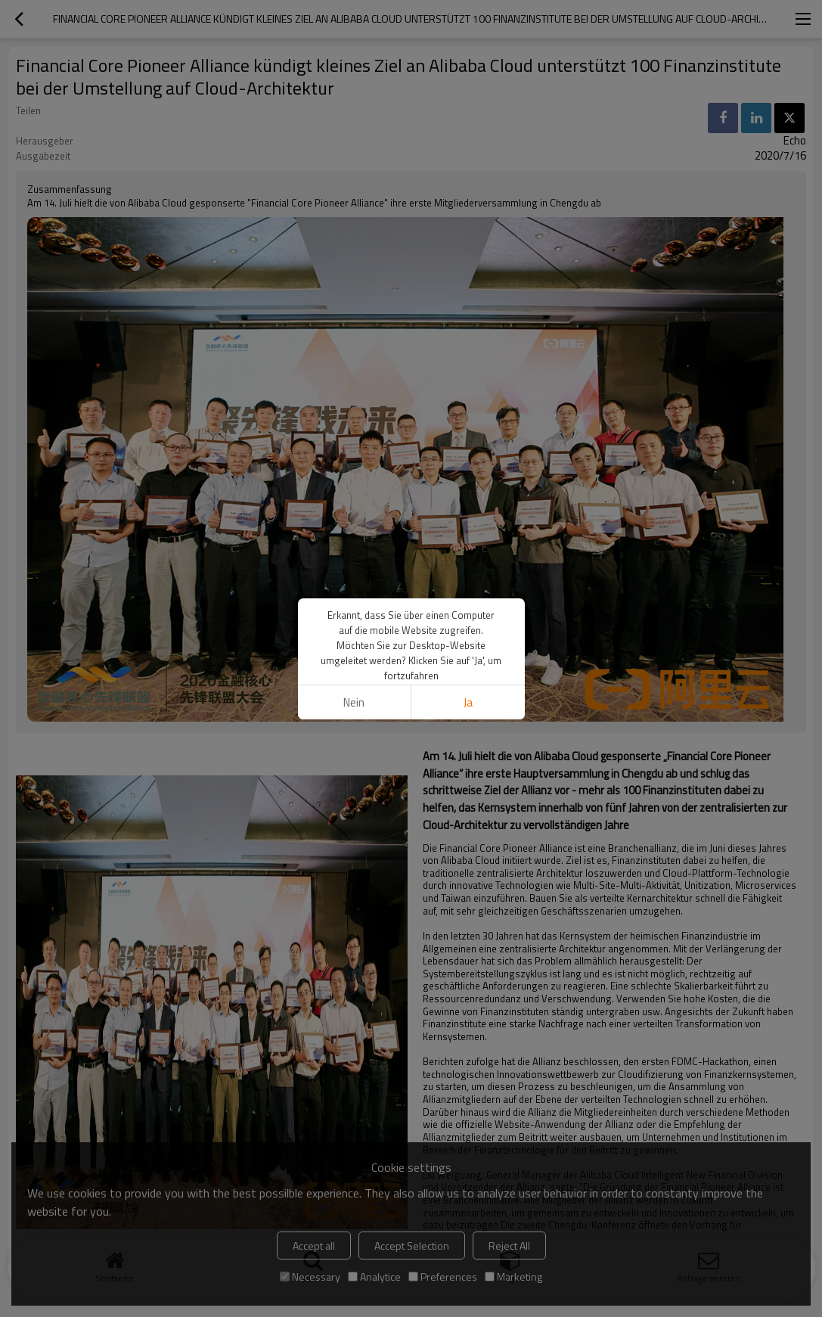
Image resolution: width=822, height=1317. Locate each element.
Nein (353, 702)
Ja (468, 702)
